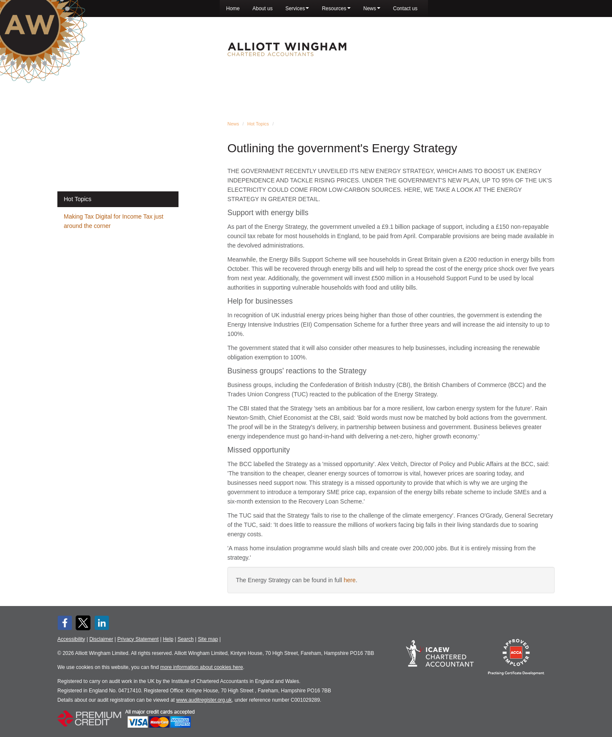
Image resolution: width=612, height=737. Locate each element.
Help (168, 639)
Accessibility (71, 639)
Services (297, 8)
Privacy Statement (138, 639)
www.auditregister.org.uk (204, 700)
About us (262, 8)
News (371, 8)
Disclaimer (101, 639)
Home (233, 8)
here (350, 580)
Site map (208, 639)
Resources (336, 8)
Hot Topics (258, 123)
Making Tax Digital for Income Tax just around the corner (113, 221)
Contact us (405, 8)
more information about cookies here (201, 667)
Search (186, 639)
